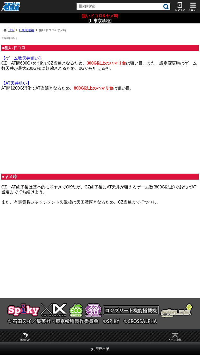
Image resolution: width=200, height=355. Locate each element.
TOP (11, 30)
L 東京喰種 (26, 30)
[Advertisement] (100, 132)
